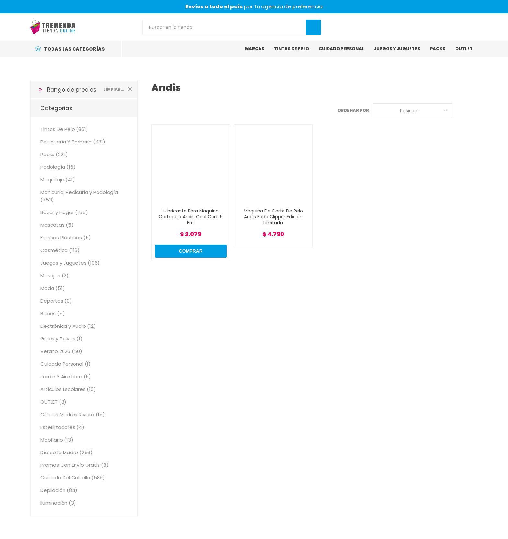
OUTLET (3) (53, 401)
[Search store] (224, 27)
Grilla (460, 110)
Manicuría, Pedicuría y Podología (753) (79, 196)
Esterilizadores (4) (62, 427)
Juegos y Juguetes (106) (70, 262)
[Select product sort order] (412, 110)
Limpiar (129, 89)
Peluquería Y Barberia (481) (72, 141)
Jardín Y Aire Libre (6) (65, 376)
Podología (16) (57, 167)
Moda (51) (52, 288)
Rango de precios (71, 90)
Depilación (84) (58, 490)
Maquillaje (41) (57, 179)
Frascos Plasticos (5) (65, 237)
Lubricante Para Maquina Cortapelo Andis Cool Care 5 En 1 (191, 216)
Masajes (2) (54, 275)
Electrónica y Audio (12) (68, 326)
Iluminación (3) (58, 502)
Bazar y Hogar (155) (64, 212)
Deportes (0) (56, 300)
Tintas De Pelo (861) (64, 129)
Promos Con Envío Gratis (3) (74, 465)
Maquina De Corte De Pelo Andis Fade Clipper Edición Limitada (273, 216)
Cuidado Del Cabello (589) (72, 477)
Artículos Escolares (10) (68, 389)
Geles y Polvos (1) (61, 338)
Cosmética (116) (60, 250)
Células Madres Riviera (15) (72, 414)
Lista (473, 110)
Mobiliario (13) (56, 439)
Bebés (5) (52, 313)
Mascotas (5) (57, 225)
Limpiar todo (113, 89)
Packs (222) (54, 154)
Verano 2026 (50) (61, 351)
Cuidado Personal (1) (65, 364)
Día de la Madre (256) (66, 452)
